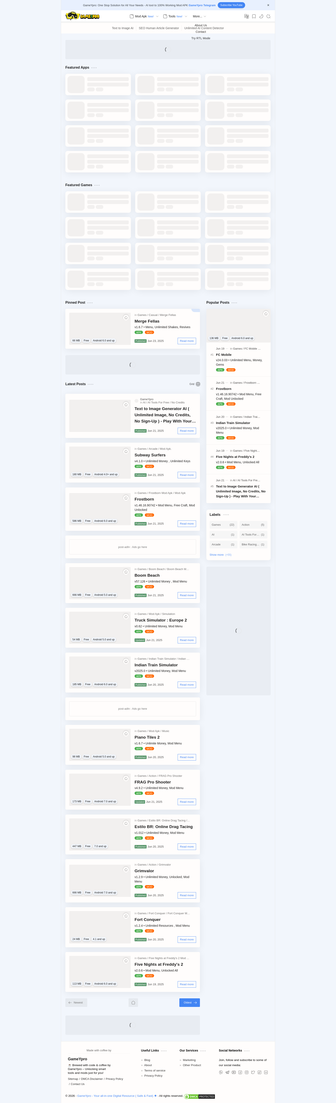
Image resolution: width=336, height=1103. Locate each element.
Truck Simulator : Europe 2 (161, 620)
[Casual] (154, 315)
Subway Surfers (150, 455)
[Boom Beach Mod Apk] (181, 569)
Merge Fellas (147, 321)
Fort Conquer (148, 919)
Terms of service (154, 1070)
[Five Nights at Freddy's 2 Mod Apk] (171, 958)
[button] (261, 16)
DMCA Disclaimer (92, 1078)
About (148, 1065)
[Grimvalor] (165, 864)
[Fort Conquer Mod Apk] (182, 913)
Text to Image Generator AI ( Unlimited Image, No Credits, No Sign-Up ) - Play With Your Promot (163, 415)
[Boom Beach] (157, 569)
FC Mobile (224, 354)
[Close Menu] (268, 5)
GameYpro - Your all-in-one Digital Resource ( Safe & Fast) (117, 1095)
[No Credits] (177, 402)
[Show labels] (221, 555)
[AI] (145, 402)
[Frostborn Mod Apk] (161, 493)
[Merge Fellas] (168, 315)
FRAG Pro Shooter (153, 782)
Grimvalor (144, 871)
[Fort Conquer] (158, 913)
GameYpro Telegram (202, 5)
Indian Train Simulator (156, 665)
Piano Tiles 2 (147, 737)
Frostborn (144, 499)
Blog (147, 1060)
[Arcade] (154, 448)
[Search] (268, 16)
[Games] (143, 315)
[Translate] (246, 16)
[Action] (153, 775)
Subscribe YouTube (231, 5)
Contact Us (77, 1084)
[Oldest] (189, 1002)
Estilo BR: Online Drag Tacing (164, 826)
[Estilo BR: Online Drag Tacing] (168, 820)
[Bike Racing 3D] (253, 544)
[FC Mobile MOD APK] (258, 348)
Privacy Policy (114, 1078)
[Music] (165, 731)
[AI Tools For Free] (159, 402)
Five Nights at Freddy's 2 (159, 964)
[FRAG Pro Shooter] (170, 775)
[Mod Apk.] (165, 448)
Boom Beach (147, 575)
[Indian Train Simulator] (163, 658)
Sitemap (73, 1078)
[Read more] (187, 341)
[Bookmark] (254, 16)
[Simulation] (168, 614)
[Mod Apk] (180, 493)
